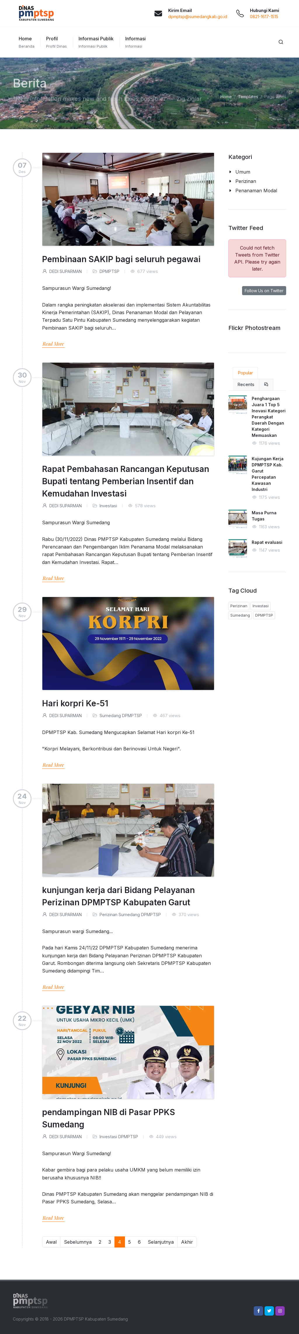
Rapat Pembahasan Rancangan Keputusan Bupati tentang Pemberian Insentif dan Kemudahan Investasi (125, 481)
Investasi (108, 505)
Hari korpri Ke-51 (75, 703)
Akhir (187, 1242)
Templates (248, 96)
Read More (53, 344)
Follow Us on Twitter (264, 290)
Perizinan (108, 914)
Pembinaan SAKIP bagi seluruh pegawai (121, 259)
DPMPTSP (109, 271)
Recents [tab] (245, 384)
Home (226, 96)
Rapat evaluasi (267, 542)
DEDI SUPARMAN (62, 271)
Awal (51, 1242)
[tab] (266, 385)
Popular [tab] (245, 373)
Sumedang (110, 715)
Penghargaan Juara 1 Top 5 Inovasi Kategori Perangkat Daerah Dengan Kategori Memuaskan (269, 417)
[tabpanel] (257, 481)
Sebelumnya (78, 1242)
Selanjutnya (161, 1242)
